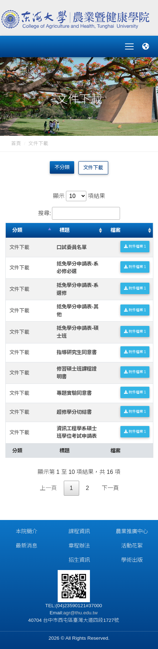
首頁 (16, 143)
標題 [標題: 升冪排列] (64, 230)
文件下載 (38, 143)
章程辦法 (79, 546)
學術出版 (132, 560)
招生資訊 (79, 560)
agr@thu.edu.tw (80, 612)
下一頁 (110, 488)
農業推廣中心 (132, 531)
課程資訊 (79, 531)
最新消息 (26, 546)
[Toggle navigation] (129, 46)
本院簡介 (26, 531)
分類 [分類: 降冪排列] (17, 230)
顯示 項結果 (79, 196)
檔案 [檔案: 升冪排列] (115, 230)
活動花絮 (132, 546)
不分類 (62, 167)
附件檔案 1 (135, 246)
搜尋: (79, 213)
